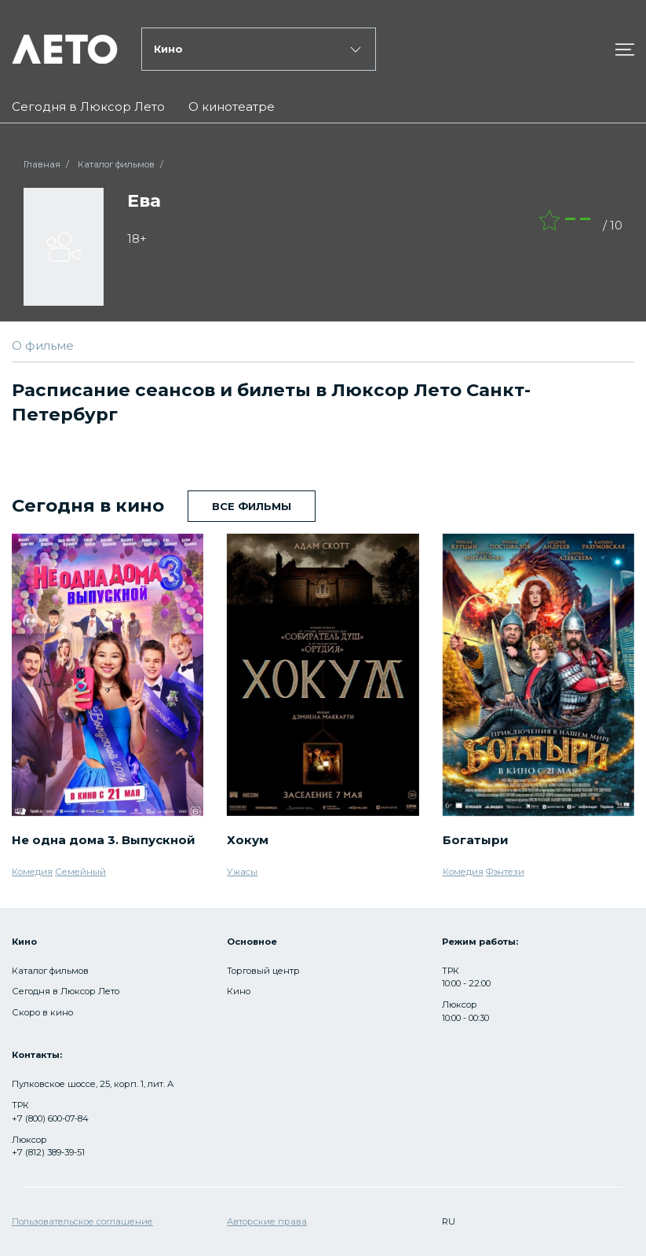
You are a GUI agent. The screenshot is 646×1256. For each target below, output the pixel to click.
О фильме (43, 345)
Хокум (247, 839)
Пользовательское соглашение (82, 1221)
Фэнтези (505, 870)
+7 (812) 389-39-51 (48, 1152)
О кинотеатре (231, 106)
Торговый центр (263, 970)
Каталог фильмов (116, 164)
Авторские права (267, 1221)
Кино (238, 991)
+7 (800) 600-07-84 (50, 1118)
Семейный (80, 870)
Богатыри (476, 839)
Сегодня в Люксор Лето (88, 106)
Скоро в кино (42, 1012)
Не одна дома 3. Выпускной (103, 839)
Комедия (463, 870)
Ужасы (242, 870)
